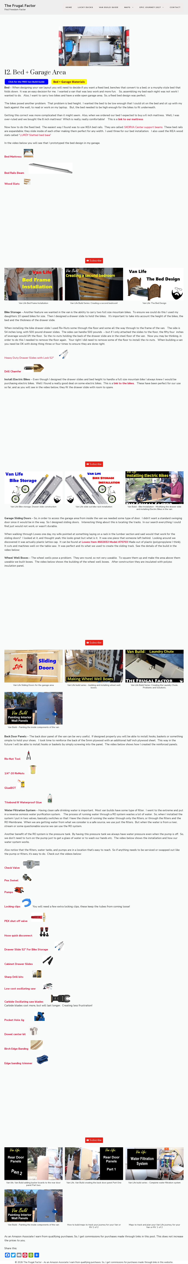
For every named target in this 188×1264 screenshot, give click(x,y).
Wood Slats (12, 183)
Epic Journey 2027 (153, 7)
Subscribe (94, 260)
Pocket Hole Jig (14, 1020)
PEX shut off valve (15, 921)
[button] (33, 287)
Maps (130, 7)
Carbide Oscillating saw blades (23, 1001)
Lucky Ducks (85, 7)
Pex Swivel (11, 880)
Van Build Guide (108, 7)
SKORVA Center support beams (143, 127)
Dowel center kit (15, 1034)
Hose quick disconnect (18, 935)
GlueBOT (10, 788)
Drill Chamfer (12, 371)
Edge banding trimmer (18, 1063)
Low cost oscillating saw (20, 988)
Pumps (8, 892)
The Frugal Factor (20, 5)
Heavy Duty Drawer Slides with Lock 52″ (29, 358)
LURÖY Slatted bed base (35, 135)
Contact (175, 7)
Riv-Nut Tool (12, 759)
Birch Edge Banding (16, 1049)
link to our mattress (130, 119)
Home (69, 7)
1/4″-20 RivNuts (14, 773)
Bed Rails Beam (14, 173)
